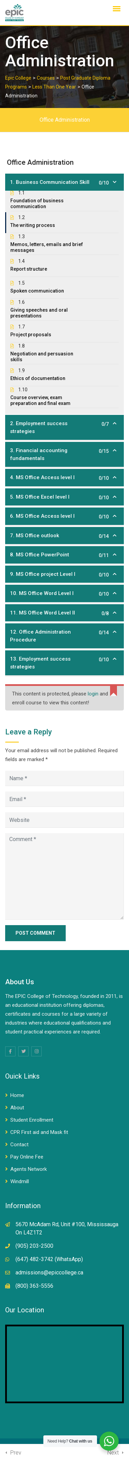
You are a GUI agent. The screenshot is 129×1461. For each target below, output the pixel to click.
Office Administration (65, 120)
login (93, 694)
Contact (19, 1144)
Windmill (19, 1181)
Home (17, 1095)
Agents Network (28, 1169)
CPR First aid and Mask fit (39, 1132)
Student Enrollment (31, 1120)
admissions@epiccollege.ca (49, 1272)
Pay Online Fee (26, 1157)
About (17, 1108)
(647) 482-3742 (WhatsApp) (49, 1259)
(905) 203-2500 (34, 1246)
